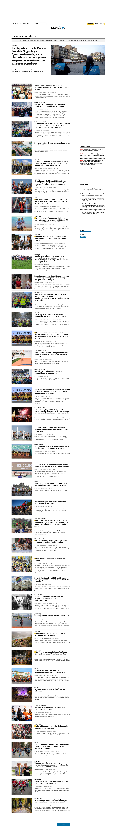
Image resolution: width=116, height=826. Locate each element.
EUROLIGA (95, 40)
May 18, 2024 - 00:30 (52, 603)
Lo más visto (84, 184)
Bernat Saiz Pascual (39, 751)
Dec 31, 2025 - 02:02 (43, 109)
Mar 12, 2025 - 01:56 (56, 319)
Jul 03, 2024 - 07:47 (46, 584)
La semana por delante (39, 407)
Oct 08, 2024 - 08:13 (51, 528)
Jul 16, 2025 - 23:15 (49, 224)
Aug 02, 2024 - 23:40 (47, 563)
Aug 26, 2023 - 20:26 (47, 786)
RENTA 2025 (67, 40)
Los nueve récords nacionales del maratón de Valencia (52, 144)
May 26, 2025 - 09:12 (45, 264)
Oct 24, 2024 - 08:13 (46, 488)
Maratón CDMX (37, 779)
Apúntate (83, 236)
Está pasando (23, 40)
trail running (37, 631)
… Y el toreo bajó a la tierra (91, 168)
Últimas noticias (85, 146)
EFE (35, 264)
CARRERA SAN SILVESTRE (39, 102)
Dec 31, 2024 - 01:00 (43, 376)
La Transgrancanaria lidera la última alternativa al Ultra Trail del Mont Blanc (50, 653)
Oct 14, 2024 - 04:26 (46, 506)
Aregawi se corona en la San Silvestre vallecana (49, 690)
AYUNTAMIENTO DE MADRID (40, 518)
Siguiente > (63, 824)
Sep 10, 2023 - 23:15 (54, 751)
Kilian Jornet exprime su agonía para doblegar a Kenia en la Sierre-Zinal (50, 541)
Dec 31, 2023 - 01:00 (46, 712)
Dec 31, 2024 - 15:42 (48, 359)
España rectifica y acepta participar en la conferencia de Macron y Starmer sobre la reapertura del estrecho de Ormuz (92, 189)
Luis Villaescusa (38, 694)
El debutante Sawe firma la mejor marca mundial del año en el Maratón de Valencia (52, 466)
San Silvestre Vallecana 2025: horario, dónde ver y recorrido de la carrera (49, 105)
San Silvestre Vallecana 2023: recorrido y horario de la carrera (51, 708)
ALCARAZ (90, 40)
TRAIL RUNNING (37, 724)
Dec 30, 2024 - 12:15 (46, 396)
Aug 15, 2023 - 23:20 (46, 805)
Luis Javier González (39, 206)
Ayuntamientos (15, 45)
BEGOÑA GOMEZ (49, 40)
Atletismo (36, 159)
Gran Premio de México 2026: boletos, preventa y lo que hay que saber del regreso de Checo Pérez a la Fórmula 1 (50, 183)
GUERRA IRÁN (30, 40)
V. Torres (36, 303)
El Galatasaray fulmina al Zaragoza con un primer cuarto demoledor (91, 149)
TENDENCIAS (37, 556)
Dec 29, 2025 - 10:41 (44, 130)
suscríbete (90, 23)
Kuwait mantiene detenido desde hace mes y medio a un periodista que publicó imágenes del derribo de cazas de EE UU (93, 212)
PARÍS (35, 274)
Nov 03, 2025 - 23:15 (55, 206)
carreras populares (39, 387)
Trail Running (37, 216)
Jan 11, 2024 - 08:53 (52, 675)
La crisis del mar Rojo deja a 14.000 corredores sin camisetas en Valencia (49, 671)
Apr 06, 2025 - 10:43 (48, 303)
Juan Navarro (15, 67)
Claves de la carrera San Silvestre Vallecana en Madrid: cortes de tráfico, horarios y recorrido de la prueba (52, 391)
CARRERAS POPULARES (39, 594)
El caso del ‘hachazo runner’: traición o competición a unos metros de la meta (50, 484)
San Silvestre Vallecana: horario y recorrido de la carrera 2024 (48, 372)
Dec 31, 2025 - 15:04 (51, 92)
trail (35, 197)
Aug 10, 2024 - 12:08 (52, 545)
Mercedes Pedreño (38, 769)
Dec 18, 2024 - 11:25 (51, 451)
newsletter (83, 230)
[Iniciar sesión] (100, 24)
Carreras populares (24, 36)
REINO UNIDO (37, 254)
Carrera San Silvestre (39, 369)
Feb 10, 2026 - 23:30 (28, 67)
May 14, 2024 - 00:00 (60, 620)
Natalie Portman (83, 40)
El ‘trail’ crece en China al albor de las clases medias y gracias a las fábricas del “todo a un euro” (51, 201)
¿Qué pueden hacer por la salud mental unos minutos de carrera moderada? (50, 801)
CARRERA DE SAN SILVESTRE (40, 705)
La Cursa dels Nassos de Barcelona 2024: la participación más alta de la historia (51, 447)
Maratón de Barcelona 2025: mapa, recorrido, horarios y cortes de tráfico (50, 315)
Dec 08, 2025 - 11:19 (47, 148)
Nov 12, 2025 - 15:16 (52, 187)
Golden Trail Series (39, 538)
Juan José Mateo (38, 341)
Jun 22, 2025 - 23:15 (60, 243)
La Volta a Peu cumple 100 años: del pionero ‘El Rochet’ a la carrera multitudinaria (48, 598)
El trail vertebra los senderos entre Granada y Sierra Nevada (49, 634)
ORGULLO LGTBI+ (38, 576)
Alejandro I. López (38, 187)
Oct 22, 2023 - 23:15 (51, 731)
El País (35, 109)
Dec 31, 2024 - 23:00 (51, 341)
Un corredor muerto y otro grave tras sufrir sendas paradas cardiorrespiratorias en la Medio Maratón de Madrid (51, 297)
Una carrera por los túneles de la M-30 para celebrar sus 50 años (50, 503)
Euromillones (74, 40)
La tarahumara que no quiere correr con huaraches (51, 616)
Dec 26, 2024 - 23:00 (43, 415)
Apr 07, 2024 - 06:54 (54, 638)
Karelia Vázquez (38, 563)
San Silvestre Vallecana (40, 121)
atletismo (36, 312)
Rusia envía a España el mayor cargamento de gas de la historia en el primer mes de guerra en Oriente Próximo (93, 199)
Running (36, 668)
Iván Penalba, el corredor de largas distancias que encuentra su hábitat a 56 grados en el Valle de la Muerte (51, 220)
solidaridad (37, 761)
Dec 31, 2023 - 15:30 (51, 694)
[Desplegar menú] (13, 28)
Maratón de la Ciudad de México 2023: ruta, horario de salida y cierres (52, 782)
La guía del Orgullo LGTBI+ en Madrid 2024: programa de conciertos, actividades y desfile (52, 580)
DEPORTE (36, 425)
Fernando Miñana (38, 92)
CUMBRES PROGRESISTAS (58, 40)
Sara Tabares (37, 805)
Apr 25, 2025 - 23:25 (52, 282)
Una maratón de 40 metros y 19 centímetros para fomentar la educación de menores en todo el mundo (51, 765)
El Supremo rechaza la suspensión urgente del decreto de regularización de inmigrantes (93, 194)
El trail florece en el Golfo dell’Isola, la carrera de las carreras (51, 727)
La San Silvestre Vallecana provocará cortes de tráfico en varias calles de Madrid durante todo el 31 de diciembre (52, 125)
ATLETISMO (36, 84)
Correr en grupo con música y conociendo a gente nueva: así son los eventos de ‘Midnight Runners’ (51, 746)
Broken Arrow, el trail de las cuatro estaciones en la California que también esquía (50, 238)
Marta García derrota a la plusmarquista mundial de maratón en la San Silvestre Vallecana (51, 354)
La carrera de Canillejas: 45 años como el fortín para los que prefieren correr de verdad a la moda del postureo (51, 163)
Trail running (37, 234)
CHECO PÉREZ (37, 179)
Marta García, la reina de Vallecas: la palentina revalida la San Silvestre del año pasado (51, 87)
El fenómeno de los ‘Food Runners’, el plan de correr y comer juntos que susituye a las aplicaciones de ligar (51, 278)
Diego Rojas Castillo (39, 168)
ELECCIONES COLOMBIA (39, 40)
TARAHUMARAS (37, 613)
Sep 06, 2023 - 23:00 (52, 769)
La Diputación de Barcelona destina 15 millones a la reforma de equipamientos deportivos (51, 429)
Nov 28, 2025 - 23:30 (53, 168)
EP (35, 130)
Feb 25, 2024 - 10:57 (60, 657)
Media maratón (37, 292)
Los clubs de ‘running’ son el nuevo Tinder (49, 560)
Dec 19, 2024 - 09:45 (48, 434)
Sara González (37, 786)
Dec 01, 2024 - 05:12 (52, 469)
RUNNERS (36, 481)
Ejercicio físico (38, 798)
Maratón (36, 462)
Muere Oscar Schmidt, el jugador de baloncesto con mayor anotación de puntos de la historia (92, 155)
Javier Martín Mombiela (39, 319)
